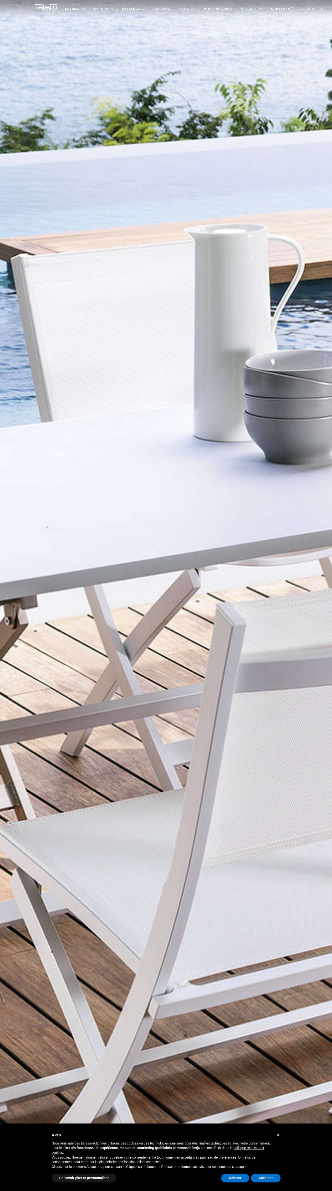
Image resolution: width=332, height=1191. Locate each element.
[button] (278, 1135)
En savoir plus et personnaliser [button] (84, 1178)
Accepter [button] (266, 1178)
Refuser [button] (235, 1178)
